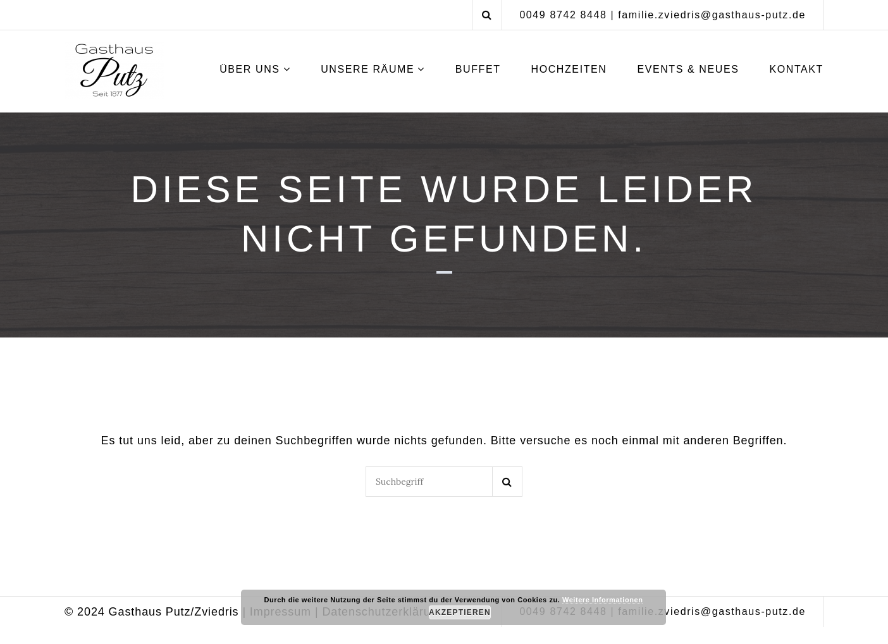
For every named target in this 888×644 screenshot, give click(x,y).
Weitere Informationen (602, 600)
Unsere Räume (367, 69)
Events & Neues (688, 69)
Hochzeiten (569, 69)
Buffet (478, 69)
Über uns (249, 69)
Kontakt (796, 69)
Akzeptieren (460, 612)
